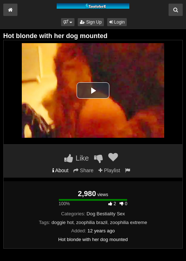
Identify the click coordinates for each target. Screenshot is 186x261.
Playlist (109, 170)
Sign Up (91, 22)
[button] (67, 22)
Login (117, 22)
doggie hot (63, 222)
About (60, 170)
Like (76, 158)
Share (83, 170)
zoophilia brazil (92, 222)
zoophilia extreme (128, 222)
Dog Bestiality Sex (105, 213)
